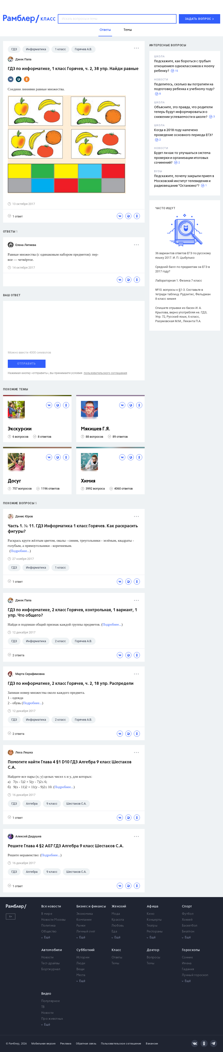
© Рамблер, (13, 1043)
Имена (187, 963)
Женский (119, 906)
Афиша (153, 906)
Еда (114, 931)
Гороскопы (191, 950)
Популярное (50, 1001)
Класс (116, 950)
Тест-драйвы (50, 963)
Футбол (188, 913)
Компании (84, 919)
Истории (82, 957)
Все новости (51, 906)
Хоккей (187, 919)
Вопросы (153, 957)
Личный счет (85, 931)
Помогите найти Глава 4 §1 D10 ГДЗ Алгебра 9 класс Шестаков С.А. (69, 765)
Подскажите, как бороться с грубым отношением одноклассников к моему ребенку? (184, 66)
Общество (48, 931)
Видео (46, 993)
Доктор (153, 950)
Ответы (117, 957)
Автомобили (51, 950)
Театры (152, 925)
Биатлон (188, 931)
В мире (46, 913)
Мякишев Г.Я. (95, 429)
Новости (47, 957)
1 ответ (15, 216)
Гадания (188, 969)
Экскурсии (20, 429)
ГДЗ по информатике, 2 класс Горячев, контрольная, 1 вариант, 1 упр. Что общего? (72, 613)
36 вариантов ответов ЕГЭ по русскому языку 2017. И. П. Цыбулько (183, 255)
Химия (88, 481)
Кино (150, 913)
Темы (115, 963)
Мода (116, 913)
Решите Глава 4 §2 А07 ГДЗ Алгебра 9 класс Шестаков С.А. (66, 846)
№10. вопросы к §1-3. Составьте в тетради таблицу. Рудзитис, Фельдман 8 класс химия (183, 294)
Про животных (52, 1018)
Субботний (85, 950)
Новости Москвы (53, 919)
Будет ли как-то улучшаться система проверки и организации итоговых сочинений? (182, 157)
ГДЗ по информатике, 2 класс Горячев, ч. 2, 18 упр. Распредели (71, 684)
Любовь (118, 925)
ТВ (43, 1007)
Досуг (14, 481)
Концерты (154, 919)
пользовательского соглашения (105, 373)
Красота (118, 919)
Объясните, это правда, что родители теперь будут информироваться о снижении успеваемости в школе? (183, 112)
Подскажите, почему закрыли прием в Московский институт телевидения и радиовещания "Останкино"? (184, 181)
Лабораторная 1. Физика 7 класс (178, 280)
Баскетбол (190, 925)
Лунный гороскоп (195, 975)
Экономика (84, 913)
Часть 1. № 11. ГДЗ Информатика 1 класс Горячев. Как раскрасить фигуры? (73, 529)
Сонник (187, 957)
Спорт (187, 906)
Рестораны (155, 931)
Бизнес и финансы (91, 906)
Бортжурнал (50, 969)
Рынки (81, 925)
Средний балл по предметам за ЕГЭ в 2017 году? (182, 269)
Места (80, 975)
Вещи (80, 969)
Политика (48, 925)
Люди (80, 963)
